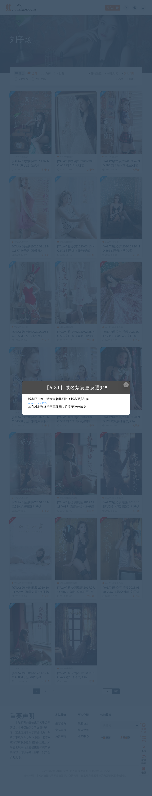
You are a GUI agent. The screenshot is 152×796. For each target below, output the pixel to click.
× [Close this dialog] (126, 384)
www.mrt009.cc (38, 403)
